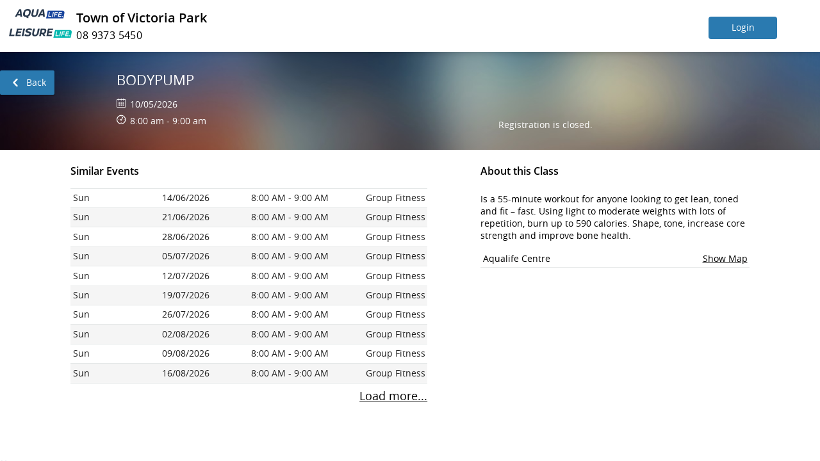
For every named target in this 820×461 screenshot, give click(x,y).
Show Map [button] (725, 258)
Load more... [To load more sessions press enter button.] (393, 396)
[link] (27, 82)
